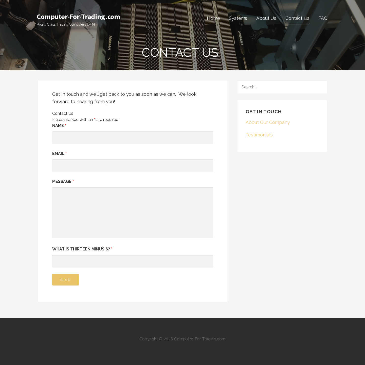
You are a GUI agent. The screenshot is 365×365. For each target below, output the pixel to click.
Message (63, 181)
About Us (266, 18)
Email (59, 153)
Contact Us (297, 18)
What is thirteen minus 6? (82, 249)
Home (213, 18)
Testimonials (259, 134)
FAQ (322, 18)
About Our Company (268, 122)
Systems (238, 18)
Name (59, 125)
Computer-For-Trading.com (78, 16)
